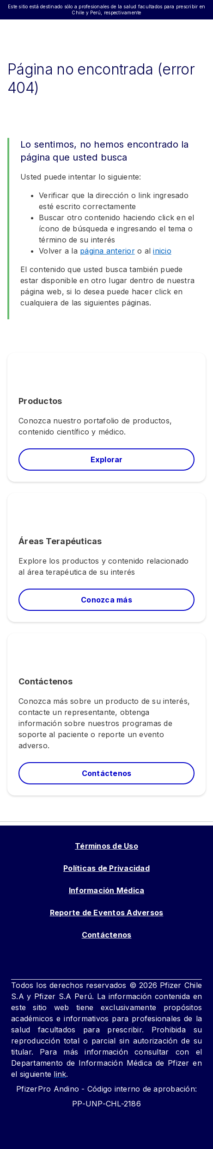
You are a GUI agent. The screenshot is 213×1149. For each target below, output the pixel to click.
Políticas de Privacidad (106, 868)
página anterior (107, 250)
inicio (162, 250)
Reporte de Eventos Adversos (107, 912)
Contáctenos (107, 934)
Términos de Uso (106, 846)
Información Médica (107, 890)
